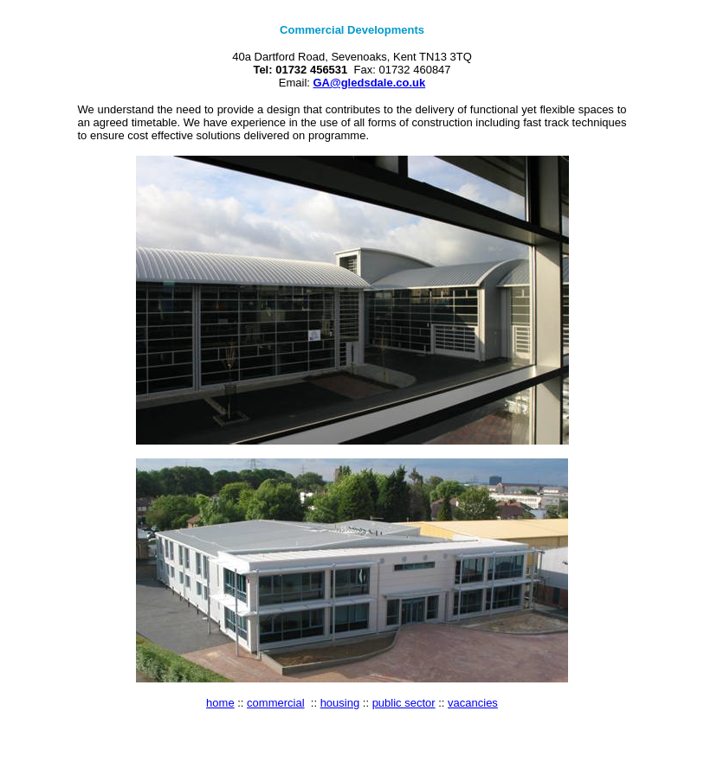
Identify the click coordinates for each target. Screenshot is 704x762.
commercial (275, 702)
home (220, 702)
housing (340, 702)
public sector (404, 702)
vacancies (473, 702)
